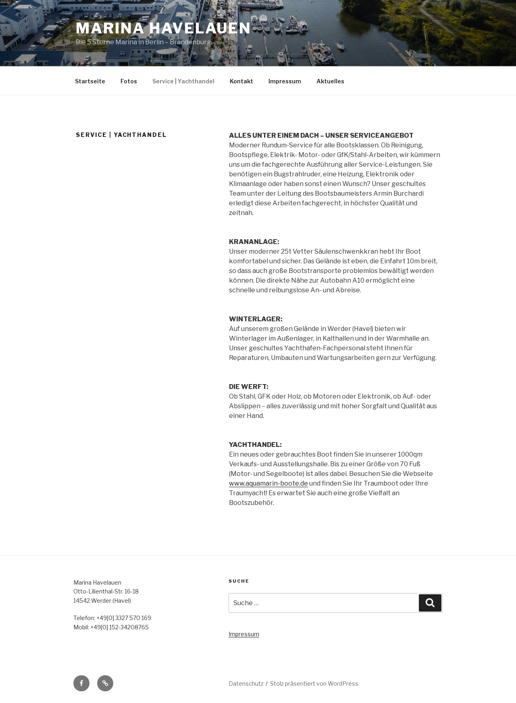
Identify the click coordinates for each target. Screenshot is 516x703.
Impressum (284, 81)
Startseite (90, 81)
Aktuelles (330, 81)
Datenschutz (246, 683)
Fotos (129, 81)
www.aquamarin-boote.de (268, 483)
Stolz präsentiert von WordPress (314, 683)
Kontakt (241, 81)
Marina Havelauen (164, 28)
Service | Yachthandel (183, 81)
